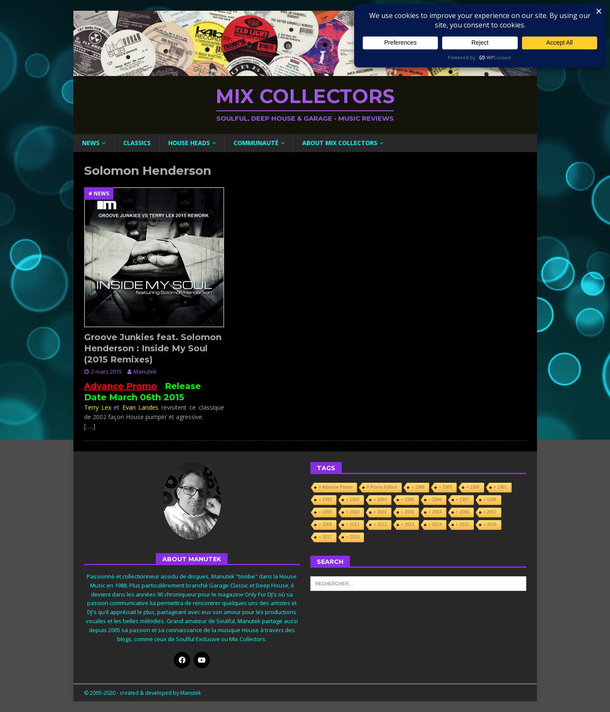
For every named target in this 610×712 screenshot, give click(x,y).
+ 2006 (462, 512)
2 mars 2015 (106, 371)
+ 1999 (325, 512)
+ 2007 (490, 512)
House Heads (189, 143)
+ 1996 (435, 499)
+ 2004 (435, 512)
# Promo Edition (382, 487)
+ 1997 (462, 499)
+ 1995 (407, 499)
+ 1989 (445, 487)
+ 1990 (473, 487)
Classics (137, 143)
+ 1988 (418, 487)
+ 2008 (325, 524)
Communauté (256, 143)
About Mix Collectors (339, 143)
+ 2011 (352, 524)
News (91, 143)
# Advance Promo (335, 487)
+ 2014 (435, 524)
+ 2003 (407, 512)
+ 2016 (490, 524)
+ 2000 (352, 512)
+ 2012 (380, 524)
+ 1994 (380, 499)
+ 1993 (352, 499)
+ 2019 (352, 537)
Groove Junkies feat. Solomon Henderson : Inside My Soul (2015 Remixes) (153, 348)
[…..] (89, 426)
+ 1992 (325, 499)
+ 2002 (380, 512)
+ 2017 (325, 537)
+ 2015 (462, 524)
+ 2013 (407, 524)
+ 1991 (500, 487)
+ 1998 (490, 499)
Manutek (145, 371)
